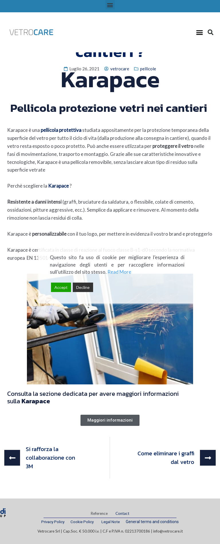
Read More (119, 272)
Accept (61, 287)
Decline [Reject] (83, 287)
